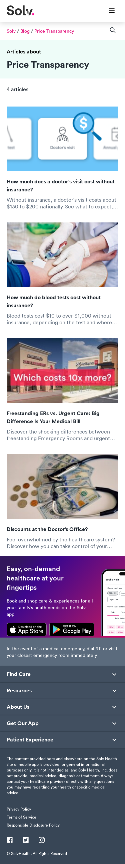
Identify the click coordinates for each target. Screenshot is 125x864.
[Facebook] (10, 840)
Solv (11, 31)
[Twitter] (26, 840)
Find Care (19, 674)
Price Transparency (54, 31)
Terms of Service (21, 817)
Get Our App (23, 723)
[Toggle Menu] (107, 11)
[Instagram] (42, 840)
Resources (19, 690)
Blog (25, 31)
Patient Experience (30, 739)
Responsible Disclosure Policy (33, 825)
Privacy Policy (19, 809)
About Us (18, 707)
